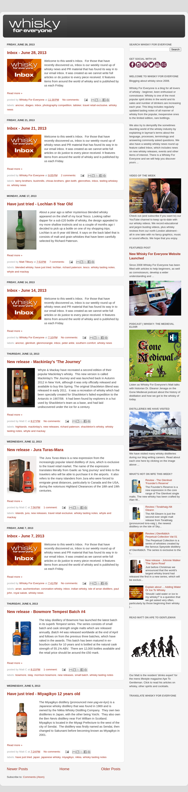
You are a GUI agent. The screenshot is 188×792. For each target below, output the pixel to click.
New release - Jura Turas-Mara (35, 450)
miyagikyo (68, 757)
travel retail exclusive (95, 105)
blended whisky (24, 267)
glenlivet (30, 342)
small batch (81, 675)
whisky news (18, 185)
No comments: (71, 99)
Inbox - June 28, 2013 (26, 52)
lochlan (57, 267)
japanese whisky (51, 757)
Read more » (14, 93)
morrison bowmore (45, 675)
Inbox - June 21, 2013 (26, 128)
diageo (29, 105)
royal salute (20, 592)
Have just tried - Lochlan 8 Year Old (40, 204)
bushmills (38, 180)
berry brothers (23, 180)
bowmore (20, 675)
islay (30, 675)
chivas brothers (55, 180)
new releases (51, 426)
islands (19, 513)
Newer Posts (17, 769)
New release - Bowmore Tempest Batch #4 (46, 611)
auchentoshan (31, 588)
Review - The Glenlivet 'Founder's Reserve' (158, 482)
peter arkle (68, 342)
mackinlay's (35, 426)
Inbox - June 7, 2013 (25, 536)
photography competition (57, 105)
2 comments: (69, 175)
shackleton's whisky (92, 426)
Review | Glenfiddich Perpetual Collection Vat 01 (161, 535)
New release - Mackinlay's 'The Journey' (44, 362)
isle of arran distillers (100, 588)
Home (64, 769)
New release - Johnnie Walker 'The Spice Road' (163, 562)
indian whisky (79, 588)
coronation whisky (51, 588)
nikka (78, 757)
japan (36, 757)
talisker (77, 105)
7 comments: (57, 261)
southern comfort (86, 342)
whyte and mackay (18, 271)
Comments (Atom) (34, 776)
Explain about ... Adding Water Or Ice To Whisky (163, 589)
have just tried (43, 267)
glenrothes (84, 180)
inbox (38, 105)
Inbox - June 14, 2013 (26, 290)
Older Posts (110, 769)
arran (18, 588)
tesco (86, 267)
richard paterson (72, 267)
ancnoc (19, 105)
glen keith (71, 180)
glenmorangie (45, 342)
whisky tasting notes (103, 267)
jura (27, 513)
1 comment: (51, 507)
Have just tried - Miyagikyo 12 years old (43, 694)
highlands (21, 426)
